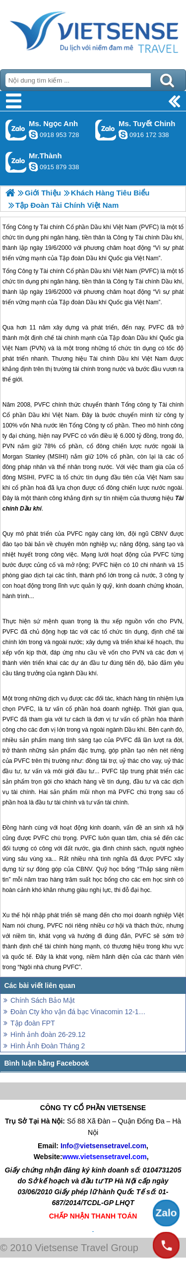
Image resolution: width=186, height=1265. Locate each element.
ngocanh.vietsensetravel (33, 135)
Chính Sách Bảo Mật (42, 1000)
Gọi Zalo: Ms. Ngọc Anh (16, 130)
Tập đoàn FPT (32, 1023)
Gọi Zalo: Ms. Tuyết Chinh (106, 130)
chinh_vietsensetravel (123, 135)
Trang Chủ (93, 32)
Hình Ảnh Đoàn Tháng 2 (47, 1046)
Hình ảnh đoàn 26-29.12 (47, 1034)
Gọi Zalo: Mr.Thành (16, 162)
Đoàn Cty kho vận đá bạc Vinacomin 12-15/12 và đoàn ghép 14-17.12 (78, 1012)
